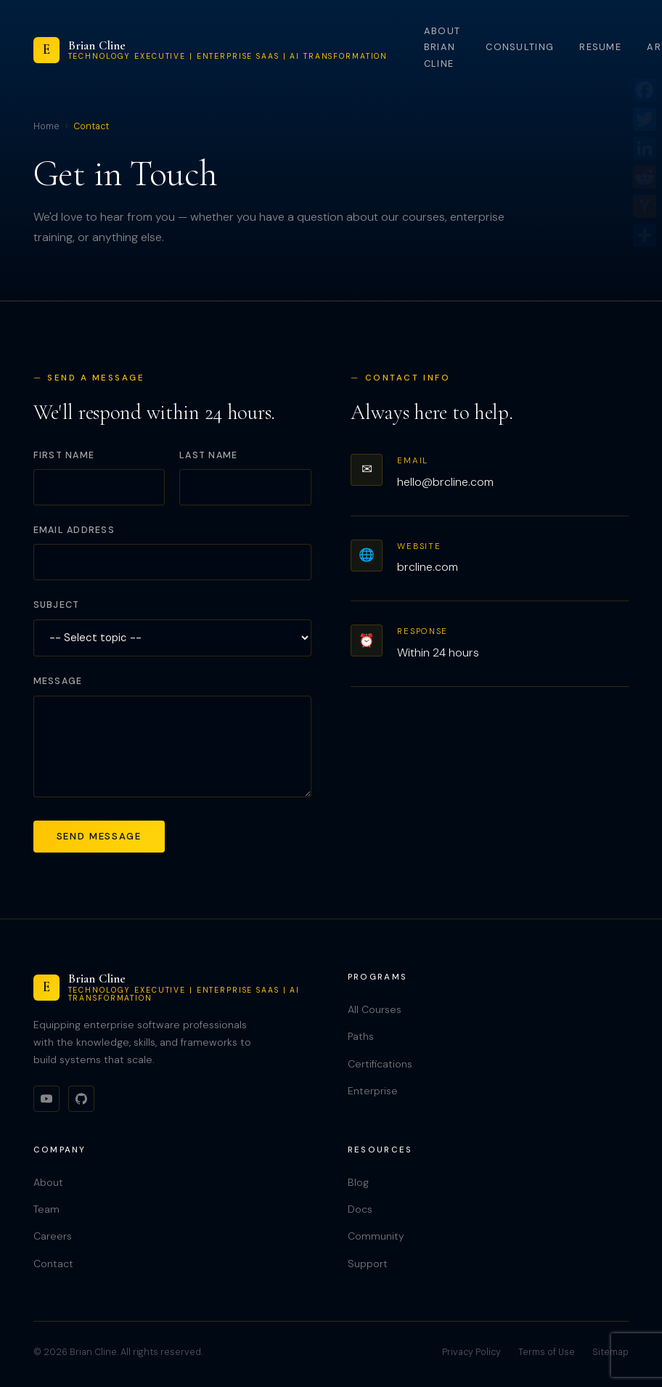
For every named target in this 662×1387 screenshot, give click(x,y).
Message (58, 681)
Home (46, 126)
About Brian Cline (442, 47)
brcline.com (427, 566)
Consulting (520, 47)
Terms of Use (546, 1352)
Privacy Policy (471, 1352)
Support (368, 1263)
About (48, 1182)
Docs (360, 1209)
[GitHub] (81, 1099)
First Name (63, 455)
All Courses (374, 1009)
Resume (600, 47)
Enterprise (373, 1090)
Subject (56, 605)
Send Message (99, 836)
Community (376, 1235)
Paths (361, 1036)
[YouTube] (46, 1099)
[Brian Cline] (210, 50)
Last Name (208, 455)
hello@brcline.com (445, 481)
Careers (52, 1235)
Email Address (74, 530)
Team (46, 1209)
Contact (53, 1263)
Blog (358, 1182)
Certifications (380, 1063)
